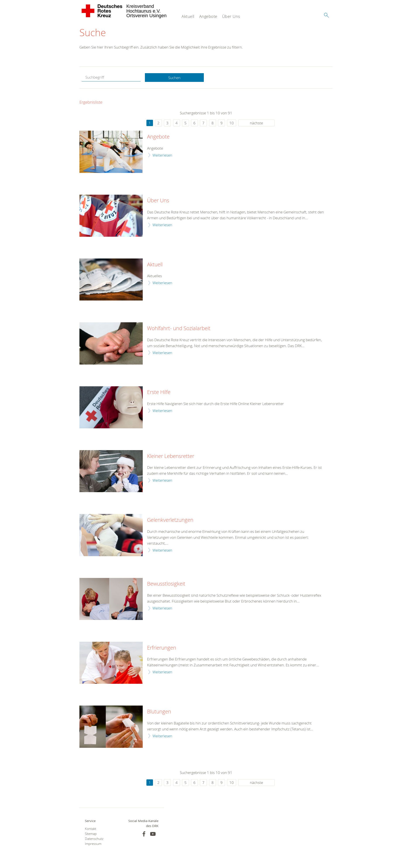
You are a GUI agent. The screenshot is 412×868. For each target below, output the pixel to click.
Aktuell (188, 16)
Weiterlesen (162, 155)
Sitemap (91, 834)
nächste (256, 123)
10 (231, 123)
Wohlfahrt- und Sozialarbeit (178, 328)
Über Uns (231, 16)
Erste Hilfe (158, 392)
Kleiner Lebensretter (170, 456)
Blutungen (159, 712)
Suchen (174, 77)
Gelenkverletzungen (170, 520)
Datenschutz (94, 839)
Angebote (208, 16)
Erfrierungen (161, 648)
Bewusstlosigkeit (166, 584)
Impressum (93, 844)
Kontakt (90, 829)
